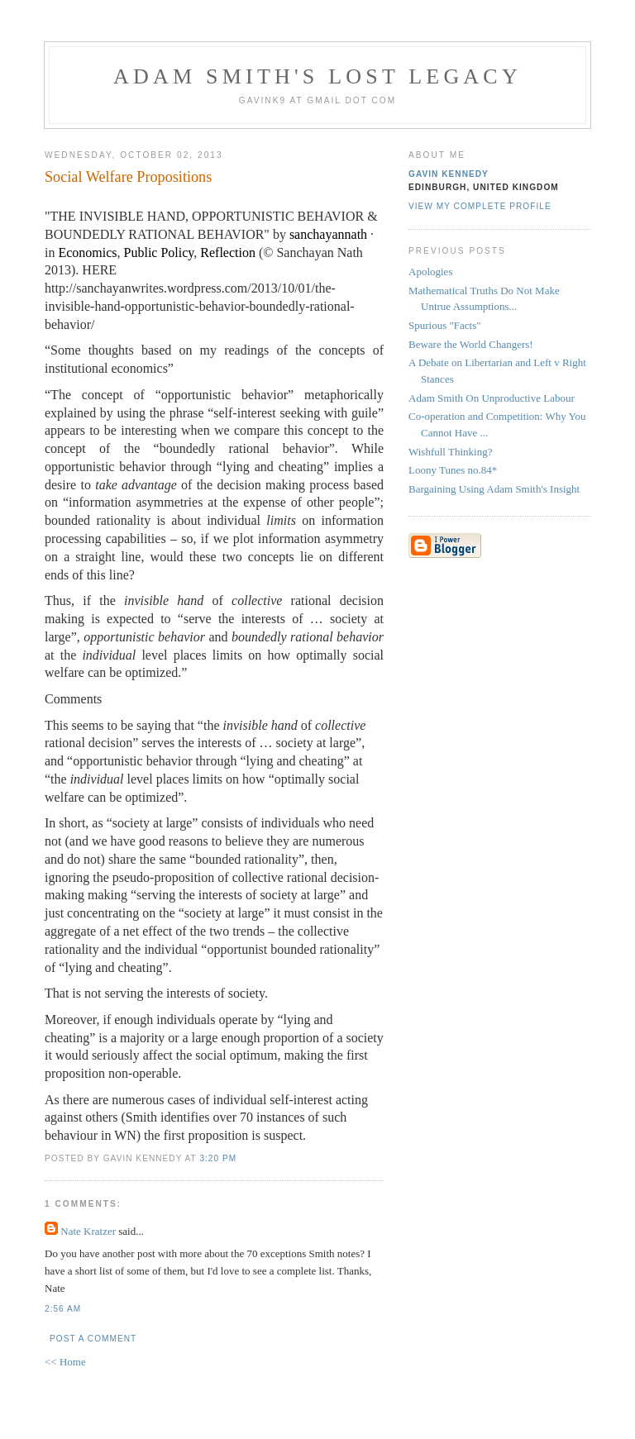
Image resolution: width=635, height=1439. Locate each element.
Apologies (430, 271)
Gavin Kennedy (448, 174)
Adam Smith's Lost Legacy (317, 76)
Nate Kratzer (88, 1231)
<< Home (65, 1362)
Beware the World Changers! (470, 344)
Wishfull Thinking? (450, 452)
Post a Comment (93, 1338)
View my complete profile (479, 206)
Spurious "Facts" (444, 325)
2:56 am (63, 1308)
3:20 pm (217, 1158)
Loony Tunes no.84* (452, 470)
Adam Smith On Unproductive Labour (491, 398)
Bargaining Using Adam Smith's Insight (494, 489)
